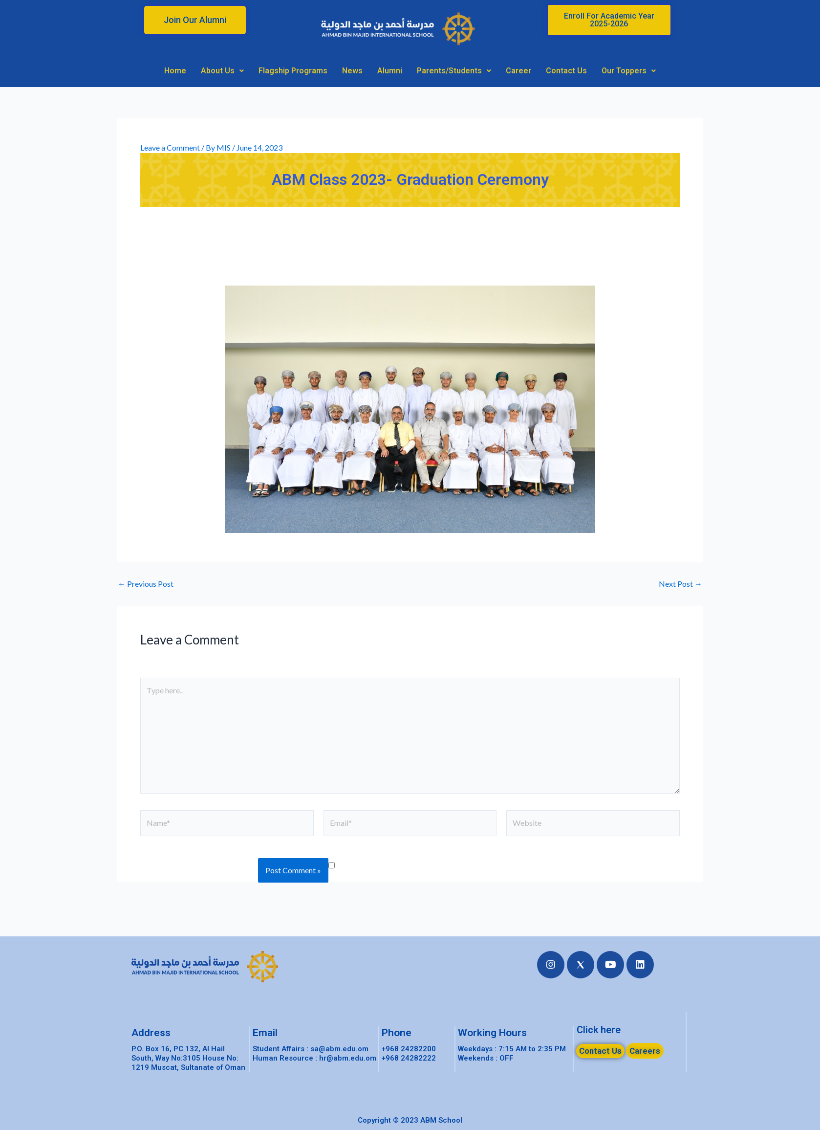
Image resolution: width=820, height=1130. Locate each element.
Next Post (680, 584)
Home (175, 70)
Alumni (389, 70)
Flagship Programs (293, 70)
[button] (195, 20)
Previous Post (145, 584)
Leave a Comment (170, 147)
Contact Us (566, 70)
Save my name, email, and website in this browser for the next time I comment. (511, 864)
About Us (222, 70)
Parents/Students (454, 70)
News (352, 70)
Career (518, 70)
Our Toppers (629, 70)
